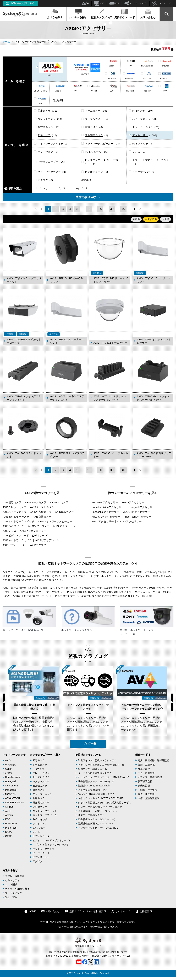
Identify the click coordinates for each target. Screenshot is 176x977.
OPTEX (40, 103)
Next (172, 702)
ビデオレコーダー (48, 161)
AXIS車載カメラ (64, 511)
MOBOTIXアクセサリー (136, 511)
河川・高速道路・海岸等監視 (153, 760)
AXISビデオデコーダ (47, 540)
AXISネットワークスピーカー (55, 521)
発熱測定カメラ (94, 135)
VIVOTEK (85, 74)
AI (85, 3)
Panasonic (129, 78)
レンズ (136, 151)
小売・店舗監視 (146, 773)
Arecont (94, 91)
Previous (4, 702)
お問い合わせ (148, 14)
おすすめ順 (151, 219)
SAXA (165, 91)
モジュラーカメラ (142, 127)
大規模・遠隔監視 (14, 876)
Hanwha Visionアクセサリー (107, 507)
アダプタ (43, 180)
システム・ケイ (161, 3)
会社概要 (143, 911)
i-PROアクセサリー (133, 502)
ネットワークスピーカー (99, 143)
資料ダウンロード (124, 14)
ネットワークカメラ (135, 3)
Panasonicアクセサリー (105, 511)
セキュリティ (12, 880)
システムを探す (78, 14)
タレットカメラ (47, 118)
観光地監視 (144, 785)
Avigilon (58, 91)
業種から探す (143, 754)
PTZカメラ (138, 110)
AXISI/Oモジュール (64, 526)
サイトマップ (120, 911)
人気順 (165, 219)
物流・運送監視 (146, 794)
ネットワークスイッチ (50, 143)
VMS (99, 3)
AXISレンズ (9, 530)
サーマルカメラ (94, 118)
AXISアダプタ (38, 545)
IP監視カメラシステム (88, 754)
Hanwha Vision (147, 66)
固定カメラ (44, 110)
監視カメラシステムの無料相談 (85, 911)
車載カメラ (91, 127)
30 (111, 209)
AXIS (49, 75)
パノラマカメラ (141, 118)
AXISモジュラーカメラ (16, 516)
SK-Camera (111, 78)
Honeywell (165, 66)
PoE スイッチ (140, 143)
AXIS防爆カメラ (42, 516)
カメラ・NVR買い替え (17, 888)
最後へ (141, 209)
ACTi (76, 91)
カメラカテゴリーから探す (45, 754)
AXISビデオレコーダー (33, 530)
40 (123, 209)
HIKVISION (129, 91)
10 (88, 209)
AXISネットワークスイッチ (18, 521)
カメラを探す (55, 14)
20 (100, 209)
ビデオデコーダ (94, 171)
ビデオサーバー (141, 171)
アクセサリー (140, 135)
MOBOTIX (147, 78)
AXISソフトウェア (38, 526)
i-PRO (129, 66)
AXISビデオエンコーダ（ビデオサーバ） (26, 535)
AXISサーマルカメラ (42, 507)
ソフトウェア (45, 151)
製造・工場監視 (146, 764)
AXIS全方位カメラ (40, 511)
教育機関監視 (145, 781)
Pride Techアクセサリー (137, 516)
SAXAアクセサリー (102, 521)
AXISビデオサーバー (14, 545)
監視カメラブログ (101, 14)
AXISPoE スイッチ (13, 526)
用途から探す (10, 870)
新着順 (136, 219)
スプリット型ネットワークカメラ (151, 160)
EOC (111, 91)
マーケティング (13, 893)
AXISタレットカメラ (14, 507)
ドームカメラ (92, 110)
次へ (134, 209)
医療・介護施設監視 (149, 798)
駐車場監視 (144, 768)
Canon (111, 66)
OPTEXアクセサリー (129, 521)
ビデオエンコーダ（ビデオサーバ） (52, 840)
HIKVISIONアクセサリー (105, 516)
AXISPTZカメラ (59, 502)
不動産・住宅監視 (147, 789)
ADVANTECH (165, 78)
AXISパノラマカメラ (14, 511)
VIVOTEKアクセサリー (104, 502)
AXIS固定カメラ (12, 502)
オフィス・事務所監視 (150, 777)
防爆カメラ (44, 135)
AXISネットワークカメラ (17, 540)
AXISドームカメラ (35, 502)
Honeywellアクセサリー (141, 507)
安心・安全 (11, 897)
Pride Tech (147, 91)
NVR (114, 3)
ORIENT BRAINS (40, 91)
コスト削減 (11, 884)
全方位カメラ (45, 127)
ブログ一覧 (88, 743)
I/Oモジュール (93, 151)
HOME (30, 911)
